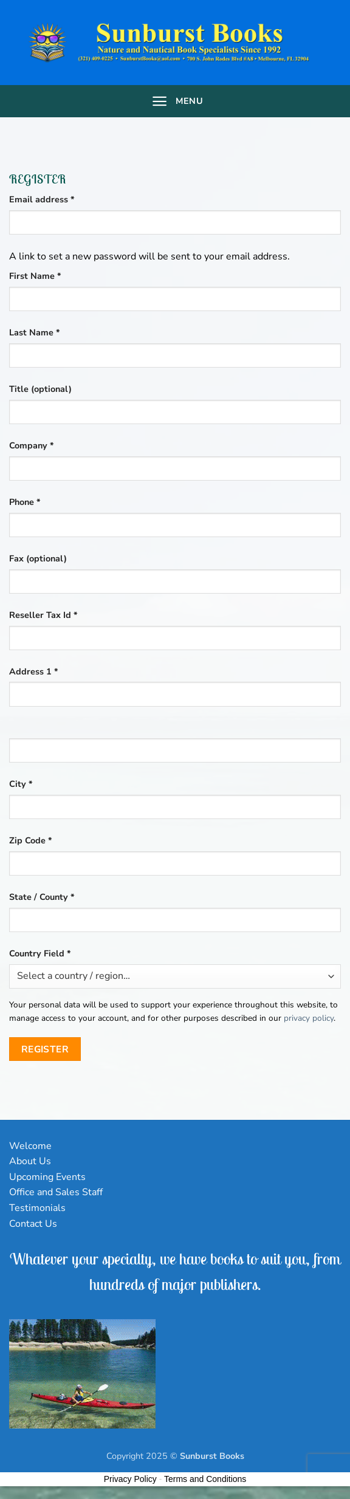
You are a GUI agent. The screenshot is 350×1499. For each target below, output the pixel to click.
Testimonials (37, 1208)
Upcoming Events (47, 1177)
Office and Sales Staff (56, 1192)
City (21, 784)
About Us (30, 1161)
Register (45, 1049)
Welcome (30, 1146)
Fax (38, 558)
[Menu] (175, 101)
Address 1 (33, 671)
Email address (60, 199)
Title (40, 389)
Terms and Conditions (205, 1479)
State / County (42, 897)
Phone (25, 502)
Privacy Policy (130, 1479)
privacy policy (309, 1018)
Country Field (40, 953)
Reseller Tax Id (43, 615)
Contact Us (33, 1223)
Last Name (34, 332)
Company (31, 445)
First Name (35, 276)
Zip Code (30, 840)
